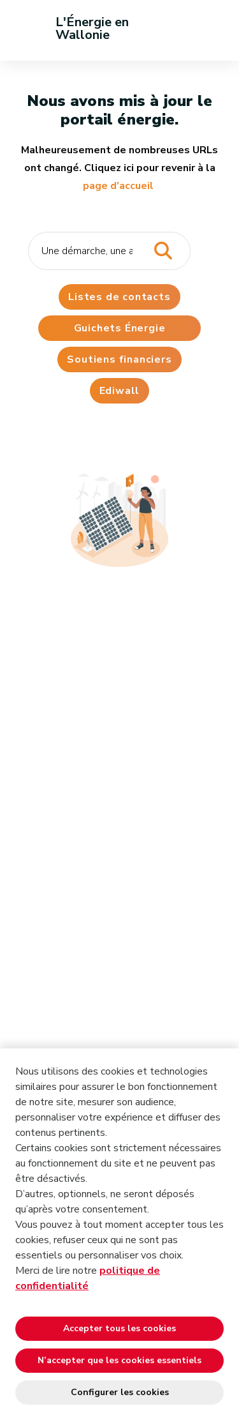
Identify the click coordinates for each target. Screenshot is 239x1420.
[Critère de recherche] (109, 251)
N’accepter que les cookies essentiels (119, 1360)
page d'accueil (118, 186)
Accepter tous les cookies (119, 1328)
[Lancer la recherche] (163, 251)
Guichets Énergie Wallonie (120, 331)
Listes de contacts (119, 297)
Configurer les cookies (120, 1392)
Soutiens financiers (119, 359)
